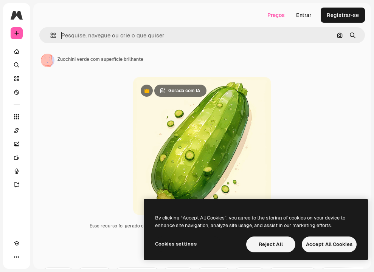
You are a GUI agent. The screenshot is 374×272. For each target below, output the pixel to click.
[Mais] (17, 257)
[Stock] (17, 79)
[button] (50, 35)
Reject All (271, 244)
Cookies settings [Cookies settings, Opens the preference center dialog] (176, 244)
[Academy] (17, 243)
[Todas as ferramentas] (17, 117)
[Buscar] (17, 65)
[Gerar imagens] (17, 144)
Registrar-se (343, 15)
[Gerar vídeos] (17, 157)
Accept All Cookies (329, 244)
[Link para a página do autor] (47, 60)
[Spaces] (17, 130)
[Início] (17, 51)
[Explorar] (17, 92)
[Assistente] (17, 185)
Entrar (304, 15)
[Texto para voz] (17, 171)
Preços (276, 15)
